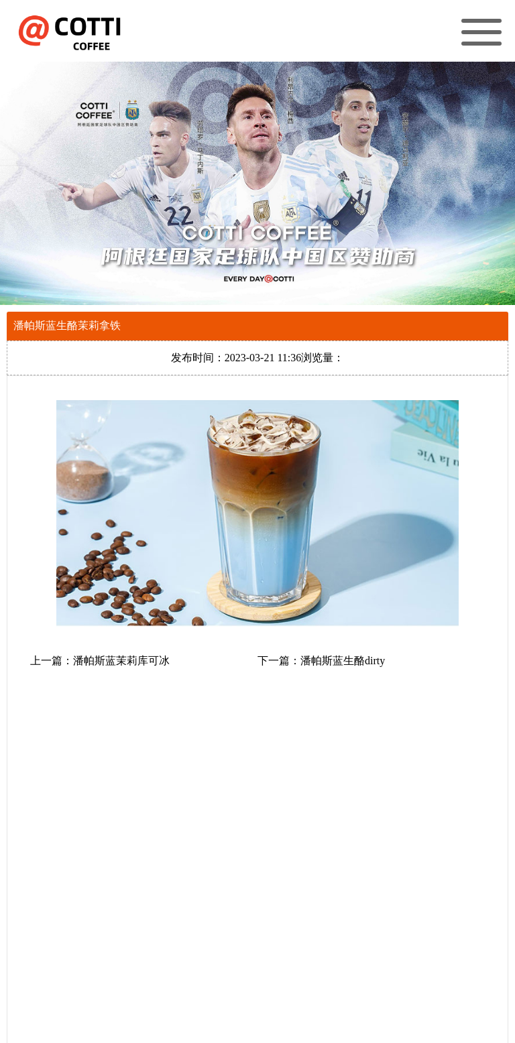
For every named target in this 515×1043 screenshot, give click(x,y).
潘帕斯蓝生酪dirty (342, 660)
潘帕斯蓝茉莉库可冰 (121, 660)
